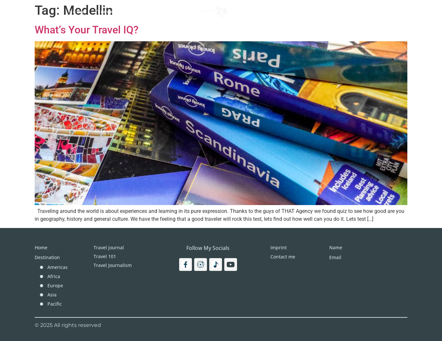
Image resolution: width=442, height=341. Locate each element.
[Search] (380, 11)
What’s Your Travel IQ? (87, 30)
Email (335, 257)
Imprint (329, 11)
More (299, 11)
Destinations (260, 11)
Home (77, 11)
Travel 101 (112, 11)
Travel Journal (161, 11)
